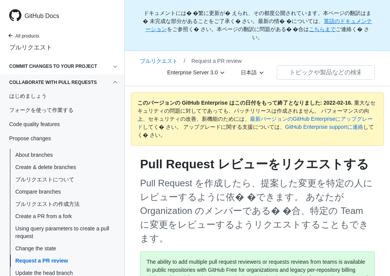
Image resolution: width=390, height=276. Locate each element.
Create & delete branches (45, 167)
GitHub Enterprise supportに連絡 (324, 127)
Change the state (35, 248)
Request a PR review (41, 261)
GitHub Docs (41, 16)
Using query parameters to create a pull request (62, 232)
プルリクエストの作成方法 (47, 204)
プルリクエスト (30, 47)
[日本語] (253, 72)
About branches (34, 155)
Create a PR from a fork (43, 216)
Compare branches (38, 192)
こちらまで (322, 29)
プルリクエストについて (44, 179)
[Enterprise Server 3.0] (196, 72)
